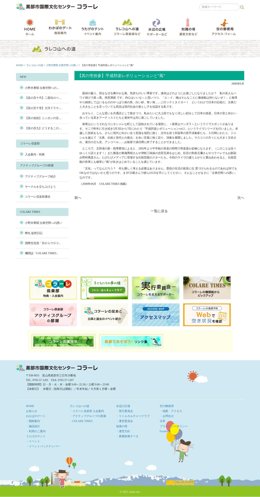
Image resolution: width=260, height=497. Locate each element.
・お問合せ (167, 416)
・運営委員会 (124, 421)
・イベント (33, 441)
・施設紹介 (33, 426)
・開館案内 (33, 421)
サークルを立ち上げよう (40, 186)
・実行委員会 (124, 411)
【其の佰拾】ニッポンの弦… (43, 118)
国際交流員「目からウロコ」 (43, 243)
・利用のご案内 (36, 431)
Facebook (165, 431)
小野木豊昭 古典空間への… (42, 87)
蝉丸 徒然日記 (34, 233)
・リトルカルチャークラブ (133, 416)
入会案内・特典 (35, 154)
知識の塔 (188, 27)
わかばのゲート (60, 27)
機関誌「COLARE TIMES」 (42, 253)
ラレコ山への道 (127, 26)
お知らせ (31, 411)
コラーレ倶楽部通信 (37, 196)
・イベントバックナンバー (43, 446)
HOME (30, 27)
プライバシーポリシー (174, 426)
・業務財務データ (127, 436)
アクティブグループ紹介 (40, 176)
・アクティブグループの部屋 (88, 416)
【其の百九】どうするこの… (43, 128)
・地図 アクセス (171, 411)
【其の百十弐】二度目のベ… (43, 97)
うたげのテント (92, 27)
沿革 (162, 421)
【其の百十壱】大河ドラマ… (43, 108)
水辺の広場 (156, 27)
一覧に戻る (159, 211)
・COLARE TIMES (81, 421)
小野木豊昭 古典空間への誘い (62, 65)
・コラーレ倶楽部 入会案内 (87, 411)
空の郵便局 (224, 26)
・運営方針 (123, 431)
